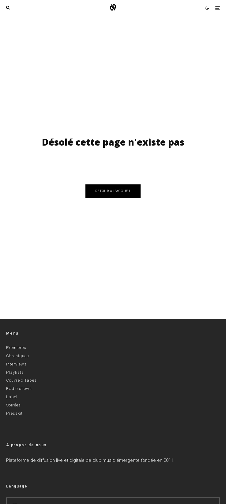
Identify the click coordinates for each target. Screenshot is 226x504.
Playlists (15, 372)
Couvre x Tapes (21, 380)
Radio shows (19, 388)
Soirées (13, 405)
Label (11, 397)
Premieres (16, 347)
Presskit (14, 413)
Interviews (16, 364)
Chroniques (17, 356)
